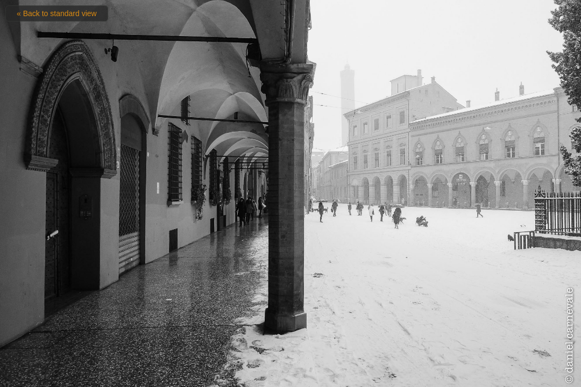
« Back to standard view (57, 13)
